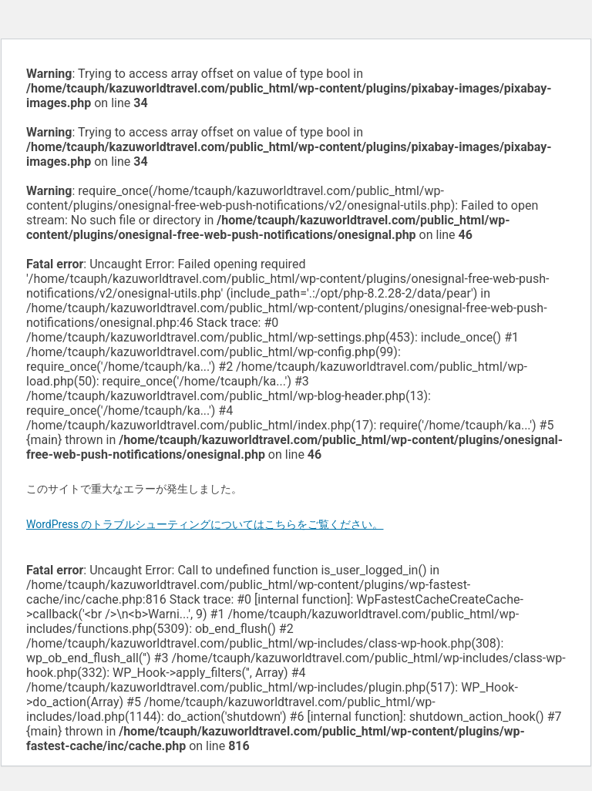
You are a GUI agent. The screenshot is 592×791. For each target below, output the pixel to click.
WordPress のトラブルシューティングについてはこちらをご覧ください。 (205, 524)
